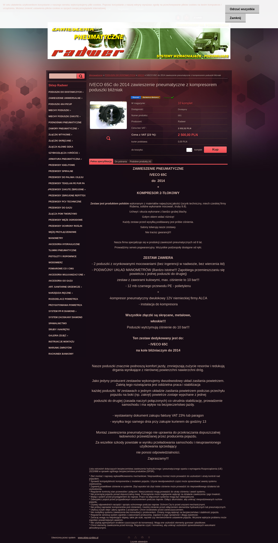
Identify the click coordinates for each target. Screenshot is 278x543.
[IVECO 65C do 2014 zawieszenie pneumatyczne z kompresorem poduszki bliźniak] (108, 119)
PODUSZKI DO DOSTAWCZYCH (120, 75)
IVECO (141, 75)
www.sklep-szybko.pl (88, 537)
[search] (80, 76)
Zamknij (235, 18)
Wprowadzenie (96, 75)
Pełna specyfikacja (101, 161)
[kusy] (189, 150)
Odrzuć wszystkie (242, 9)
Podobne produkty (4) (140, 161)
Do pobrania (121, 161)
